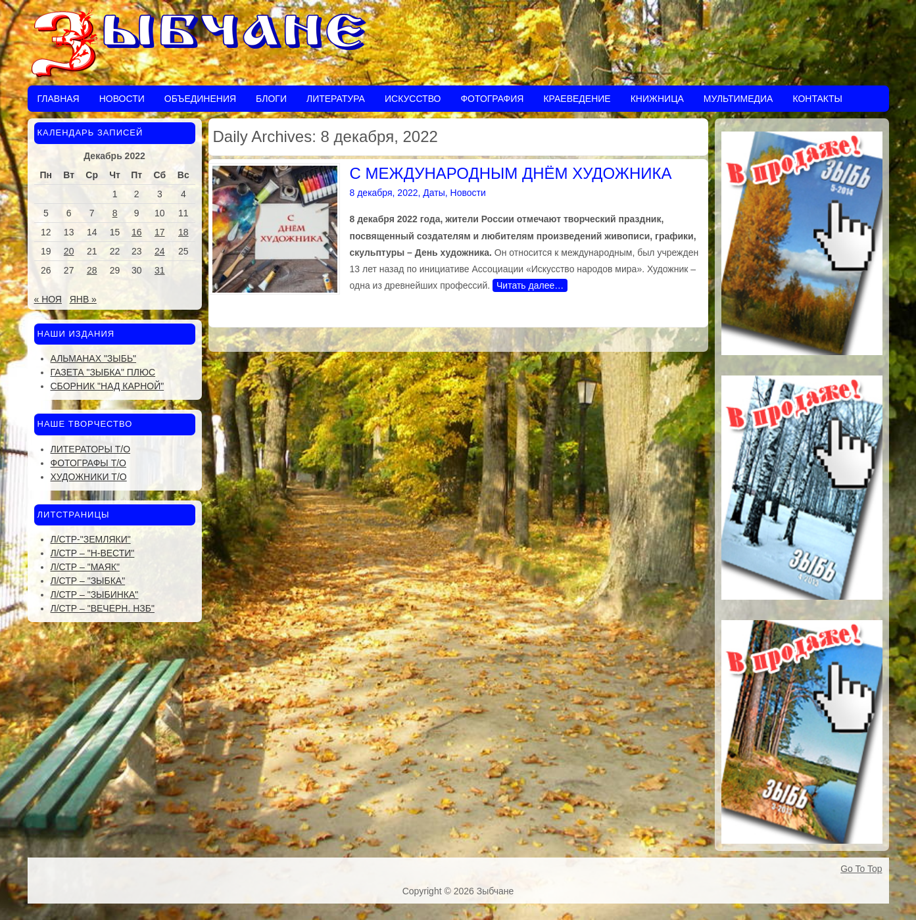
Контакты (817, 98)
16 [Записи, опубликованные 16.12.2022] (137, 232)
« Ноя (48, 299)
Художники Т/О (89, 477)
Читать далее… (530, 285)
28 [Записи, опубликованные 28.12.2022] (92, 270)
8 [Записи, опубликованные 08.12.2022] (115, 213)
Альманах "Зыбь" (94, 358)
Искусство (413, 98)
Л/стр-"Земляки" (91, 539)
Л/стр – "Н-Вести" (93, 553)
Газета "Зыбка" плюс (103, 372)
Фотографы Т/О (88, 463)
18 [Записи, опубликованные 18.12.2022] (183, 232)
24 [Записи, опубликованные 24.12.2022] (160, 251)
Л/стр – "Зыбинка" (95, 594)
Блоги (271, 98)
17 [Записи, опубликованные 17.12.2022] (160, 232)
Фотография (491, 98)
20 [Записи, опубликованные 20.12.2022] (69, 251)
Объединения (200, 98)
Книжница (657, 98)
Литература (335, 98)
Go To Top (861, 868)
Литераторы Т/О (91, 449)
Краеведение (576, 98)
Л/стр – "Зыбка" (88, 580)
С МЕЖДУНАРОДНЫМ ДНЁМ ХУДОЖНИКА (511, 173)
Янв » (83, 299)
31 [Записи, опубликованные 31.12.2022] (160, 270)
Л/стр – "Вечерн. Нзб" (103, 608)
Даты (434, 192)
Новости (122, 98)
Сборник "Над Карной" (107, 386)
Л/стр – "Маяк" (85, 567)
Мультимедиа (738, 98)
